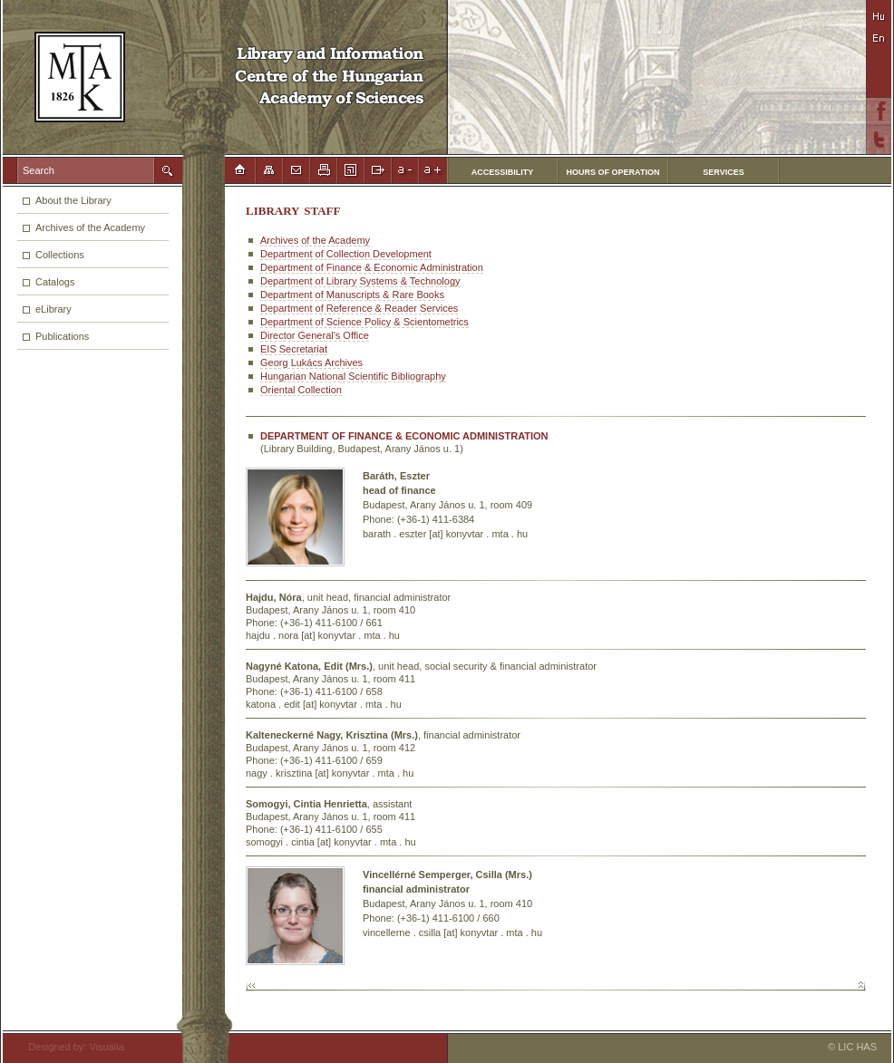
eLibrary (53, 309)
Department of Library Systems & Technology (360, 280)
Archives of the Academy (90, 227)
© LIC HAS (852, 1046)
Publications (62, 336)
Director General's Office (314, 335)
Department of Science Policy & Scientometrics (364, 321)
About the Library (73, 200)
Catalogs (54, 281)
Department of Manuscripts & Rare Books (352, 294)
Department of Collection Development (346, 253)
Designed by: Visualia (70, 1046)
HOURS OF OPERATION (613, 172)
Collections (59, 254)
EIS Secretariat (293, 348)
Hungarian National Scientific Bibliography (353, 376)
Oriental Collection (301, 389)
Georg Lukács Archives (311, 362)
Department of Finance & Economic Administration (371, 267)
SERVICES (723, 172)
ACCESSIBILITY (502, 172)
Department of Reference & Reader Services (359, 308)
